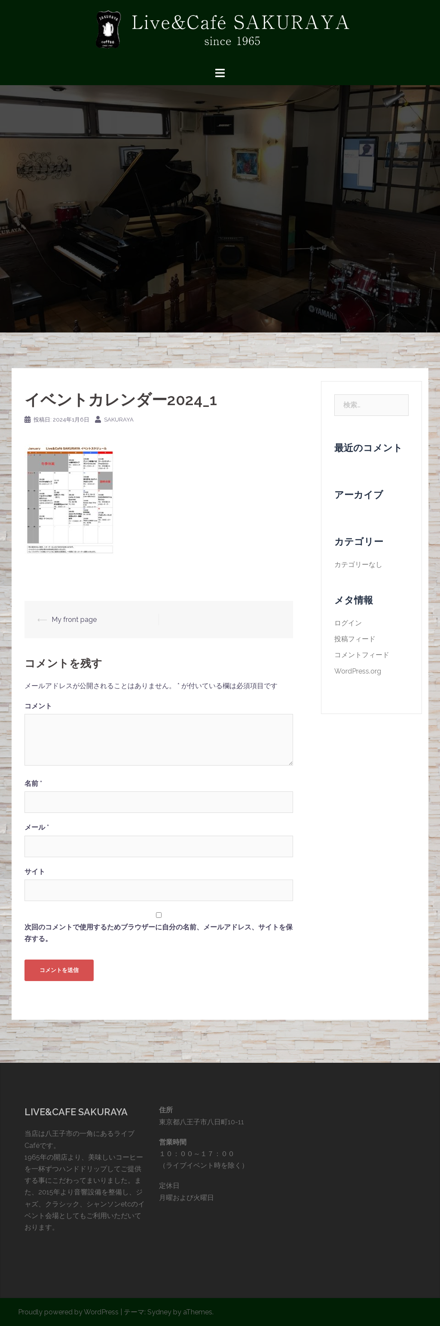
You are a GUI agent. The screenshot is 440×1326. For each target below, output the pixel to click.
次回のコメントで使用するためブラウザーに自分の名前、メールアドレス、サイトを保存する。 (158, 933)
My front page (74, 619)
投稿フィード (355, 639)
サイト (34, 872)
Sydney (159, 1312)
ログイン (348, 623)
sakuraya (119, 419)
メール (36, 827)
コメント (38, 706)
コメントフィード (361, 655)
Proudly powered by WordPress (68, 1312)
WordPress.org (357, 671)
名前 (33, 783)
